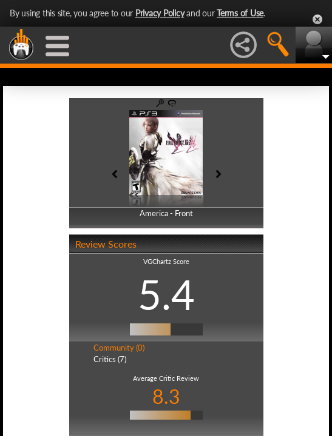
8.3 (166, 396)
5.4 (166, 294)
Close (317, 19)
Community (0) (118, 347)
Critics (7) (109, 359)
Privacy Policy (160, 13)
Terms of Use (240, 13)
